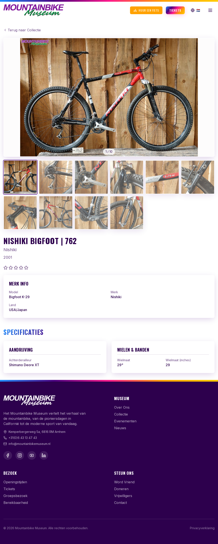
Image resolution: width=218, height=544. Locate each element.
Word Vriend (124, 482)
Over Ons (122, 407)
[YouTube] (31, 455)
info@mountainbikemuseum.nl (29, 444)
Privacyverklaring (202, 528)
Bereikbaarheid (15, 502)
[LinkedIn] (43, 455)
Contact (120, 502)
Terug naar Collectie (22, 30)
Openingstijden (15, 482)
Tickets (175, 10)
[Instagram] (19, 455)
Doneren (121, 489)
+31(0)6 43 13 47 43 (23, 438)
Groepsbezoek (15, 496)
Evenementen (125, 421)
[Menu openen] (210, 10)
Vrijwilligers (123, 496)
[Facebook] (7, 455)
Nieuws (120, 428)
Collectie (121, 414)
